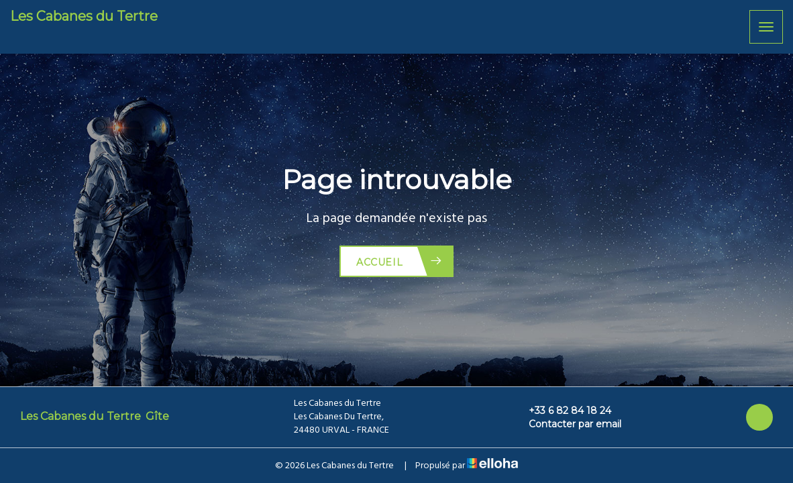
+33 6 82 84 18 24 (562, 411)
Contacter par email (567, 424)
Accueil (399, 261)
